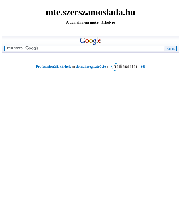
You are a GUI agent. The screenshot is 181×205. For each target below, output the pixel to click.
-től (126, 66)
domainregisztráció (91, 66)
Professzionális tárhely (54, 66)
